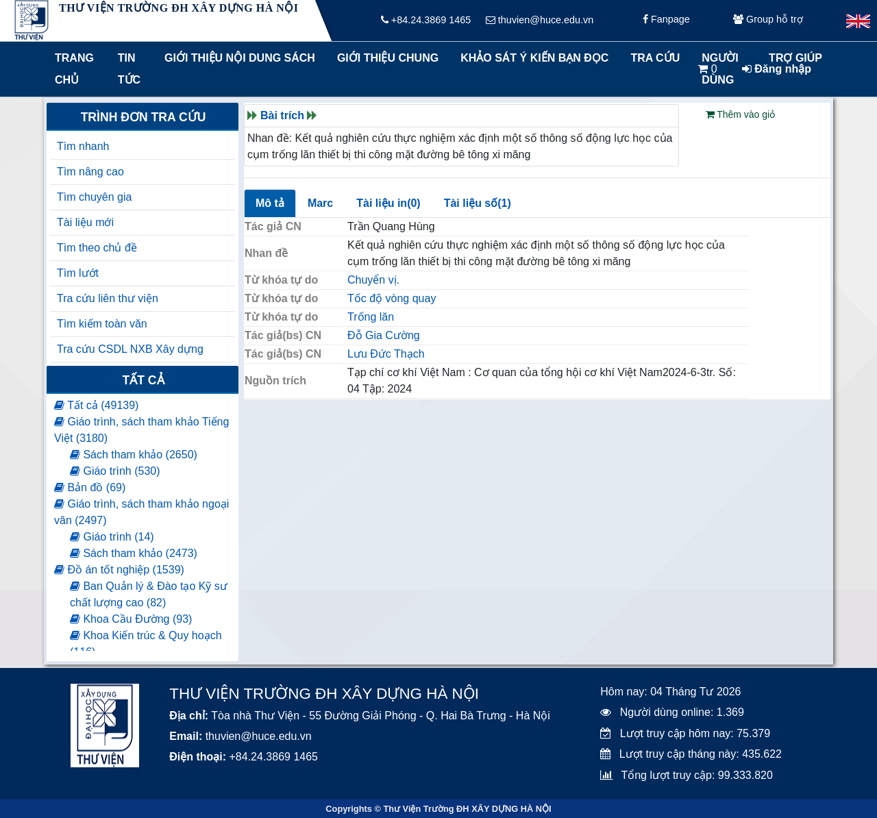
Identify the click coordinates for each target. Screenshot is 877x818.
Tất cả (143, 380)
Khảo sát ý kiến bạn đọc (531, 58)
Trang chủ (74, 69)
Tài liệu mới (85, 222)
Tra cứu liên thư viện (107, 298)
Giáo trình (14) (112, 537)
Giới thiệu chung (387, 58)
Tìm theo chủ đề (97, 247)
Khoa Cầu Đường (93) (131, 619)
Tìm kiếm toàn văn (102, 324)
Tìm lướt (78, 273)
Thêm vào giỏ (741, 114)
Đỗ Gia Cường (383, 335)
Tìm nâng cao (90, 171)
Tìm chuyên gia (94, 197)
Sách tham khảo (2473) (133, 553)
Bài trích (282, 115)
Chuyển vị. (373, 280)
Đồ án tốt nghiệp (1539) (119, 569)
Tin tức (129, 69)
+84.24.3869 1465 (426, 20)
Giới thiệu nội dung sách (236, 58)
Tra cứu (655, 58)
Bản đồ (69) (89, 487)
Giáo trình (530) (115, 471)
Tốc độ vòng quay (391, 298)
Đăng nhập (776, 69)
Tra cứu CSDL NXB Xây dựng (130, 349)
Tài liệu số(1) (477, 203)
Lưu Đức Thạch (386, 354)
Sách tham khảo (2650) (133, 454)
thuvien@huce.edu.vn (539, 20)
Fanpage (666, 20)
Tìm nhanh (83, 146)
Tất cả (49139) (96, 405)
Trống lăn (370, 317)
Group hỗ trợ (768, 20)
